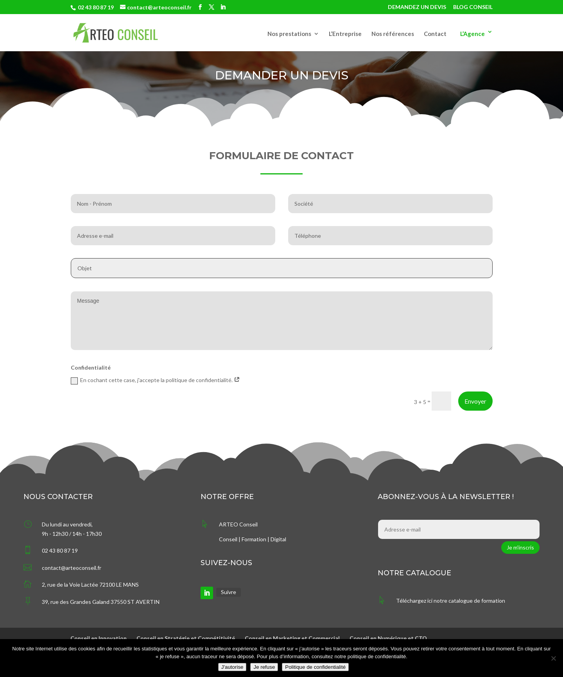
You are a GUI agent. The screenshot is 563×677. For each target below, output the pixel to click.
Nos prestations (289, 34)
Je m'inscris (520, 547)
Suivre (228, 592)
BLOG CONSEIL (473, 7)
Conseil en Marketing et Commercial (292, 638)
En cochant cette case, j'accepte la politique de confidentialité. (155, 380)
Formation (254, 539)
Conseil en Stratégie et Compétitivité (185, 638)
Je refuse (264, 667)
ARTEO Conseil (238, 524)
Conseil (228, 539)
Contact (435, 34)
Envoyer (475, 401)
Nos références (392, 34)
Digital (278, 539)
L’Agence (472, 33)
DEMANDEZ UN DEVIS (417, 7)
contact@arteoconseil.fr (71, 567)
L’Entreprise (345, 34)
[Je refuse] (553, 658)
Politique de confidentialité (315, 667)
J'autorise (232, 667)
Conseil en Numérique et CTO (388, 638)
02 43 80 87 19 (96, 7)
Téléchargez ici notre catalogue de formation (450, 600)
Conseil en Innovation (98, 638)
